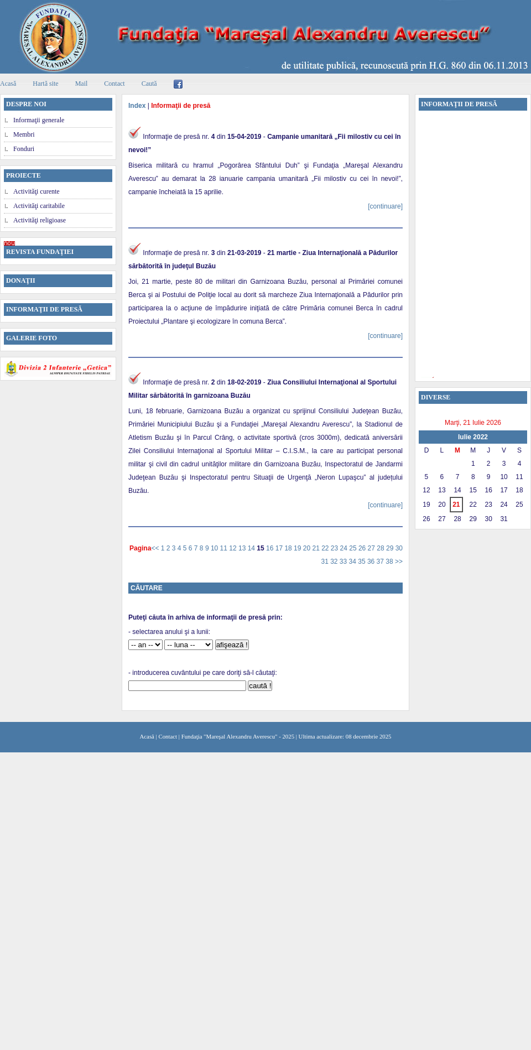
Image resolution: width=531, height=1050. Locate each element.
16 (270, 548)
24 (345, 548)
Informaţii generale (38, 120)
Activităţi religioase (39, 220)
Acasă (147, 736)
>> (399, 561)
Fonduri (23, 149)
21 (316, 548)
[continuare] (385, 206)
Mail (81, 83)
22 (326, 548)
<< (155, 548)
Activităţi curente (36, 191)
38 (390, 561)
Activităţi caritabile (39, 206)
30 (399, 548)
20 (308, 548)
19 (298, 548)
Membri (24, 134)
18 (289, 548)
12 (233, 548)
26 (363, 548)
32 (335, 561)
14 (252, 548)
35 (362, 561)
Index (136, 106)
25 (353, 548)
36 (372, 561)
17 (280, 548)
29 (390, 548)
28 (381, 548)
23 (335, 548)
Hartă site (45, 83)
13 (243, 548)
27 (372, 548)
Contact (114, 83)
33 (344, 561)
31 (325, 561)
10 (215, 548)
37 (381, 561)
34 (353, 561)
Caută (149, 83)
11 (225, 548)
